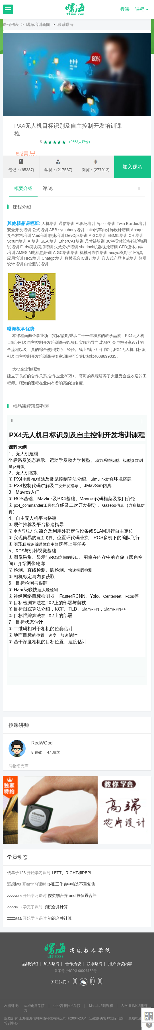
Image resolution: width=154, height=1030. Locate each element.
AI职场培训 (85, 223)
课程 (141, 9)
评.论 (48, 188)
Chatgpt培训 (52, 258)
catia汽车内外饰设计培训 (107, 229)
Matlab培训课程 (101, 1006)
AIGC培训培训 (66, 252)
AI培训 (33, 241)
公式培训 (40, 229)
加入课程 (132, 167)
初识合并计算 (56, 907)
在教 (36, 752)
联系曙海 (94, 963)
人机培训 (50, 223)
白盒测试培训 (36, 264)
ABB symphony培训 (67, 229)
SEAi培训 (48, 241)
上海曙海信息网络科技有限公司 (43, 1018)
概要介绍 (23, 188)
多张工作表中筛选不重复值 (71, 884)
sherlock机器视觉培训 (98, 247)
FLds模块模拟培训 (36, 247)
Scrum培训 (16, 241)
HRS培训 (32, 258)
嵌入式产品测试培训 (119, 258)
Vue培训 (39, 235)
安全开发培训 (19, 229)
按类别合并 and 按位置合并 (72, 895)
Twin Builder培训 (131, 223)
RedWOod (42, 743)
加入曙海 (51, 963)
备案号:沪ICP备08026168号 (75, 971)
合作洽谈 (73, 963)
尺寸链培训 (95, 241)
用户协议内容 (120, 963)
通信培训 (67, 223)
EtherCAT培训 (70, 241)
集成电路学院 (35, 1006)
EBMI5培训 (118, 235)
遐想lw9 (14, 884)
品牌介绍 (30, 963)
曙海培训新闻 (38, 24)
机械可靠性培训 (94, 252)
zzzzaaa (14, 895)
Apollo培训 (106, 223)
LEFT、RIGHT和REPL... (74, 872)
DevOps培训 (76, 235)
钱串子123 (16, 872)
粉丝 (53, 752)
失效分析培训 (66, 247)
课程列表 (11, 24)
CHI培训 (136, 235)
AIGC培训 (97, 235)
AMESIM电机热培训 (34, 252)
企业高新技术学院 (67, 1006)
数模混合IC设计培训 (82, 258)
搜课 (125, 9)
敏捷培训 (56, 235)
